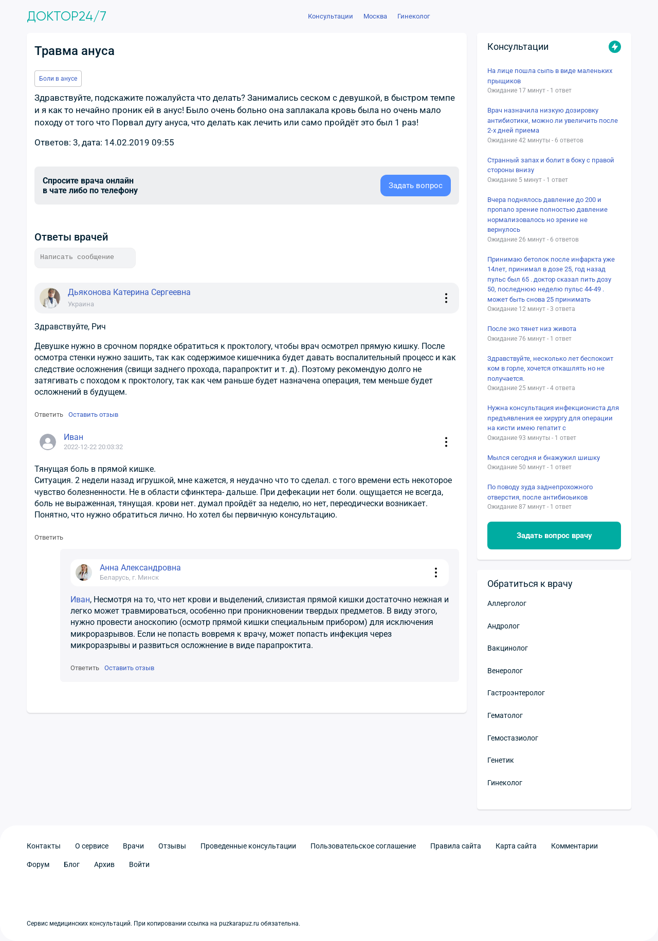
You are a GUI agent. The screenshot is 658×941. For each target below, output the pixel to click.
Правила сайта (455, 846)
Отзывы (172, 846)
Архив (104, 864)
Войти (139, 864)
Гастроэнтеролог (516, 693)
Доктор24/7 (66, 16)
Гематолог (505, 715)
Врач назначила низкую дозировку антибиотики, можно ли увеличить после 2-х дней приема (552, 120)
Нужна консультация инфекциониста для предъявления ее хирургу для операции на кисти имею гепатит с (553, 418)
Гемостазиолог (512, 738)
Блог (72, 864)
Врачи (133, 846)
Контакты (44, 846)
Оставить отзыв (93, 414)
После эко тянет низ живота (531, 329)
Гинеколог (504, 783)
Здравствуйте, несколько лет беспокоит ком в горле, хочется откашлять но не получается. (550, 368)
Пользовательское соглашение (363, 846)
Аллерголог (506, 603)
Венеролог (505, 671)
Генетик (500, 760)
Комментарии (574, 846)
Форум (38, 864)
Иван (80, 599)
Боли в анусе (58, 78)
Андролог (503, 626)
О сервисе (91, 846)
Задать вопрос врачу (554, 535)
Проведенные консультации (248, 846)
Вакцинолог (507, 648)
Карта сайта (516, 846)
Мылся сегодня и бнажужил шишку (543, 458)
